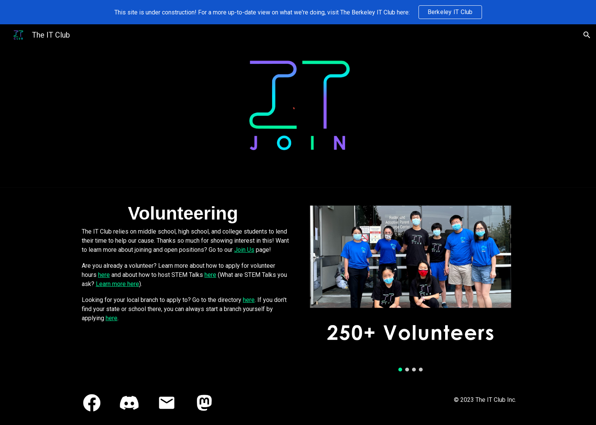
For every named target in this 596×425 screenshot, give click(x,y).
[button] (587, 35)
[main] (185, 261)
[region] (298, 12)
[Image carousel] (410, 284)
